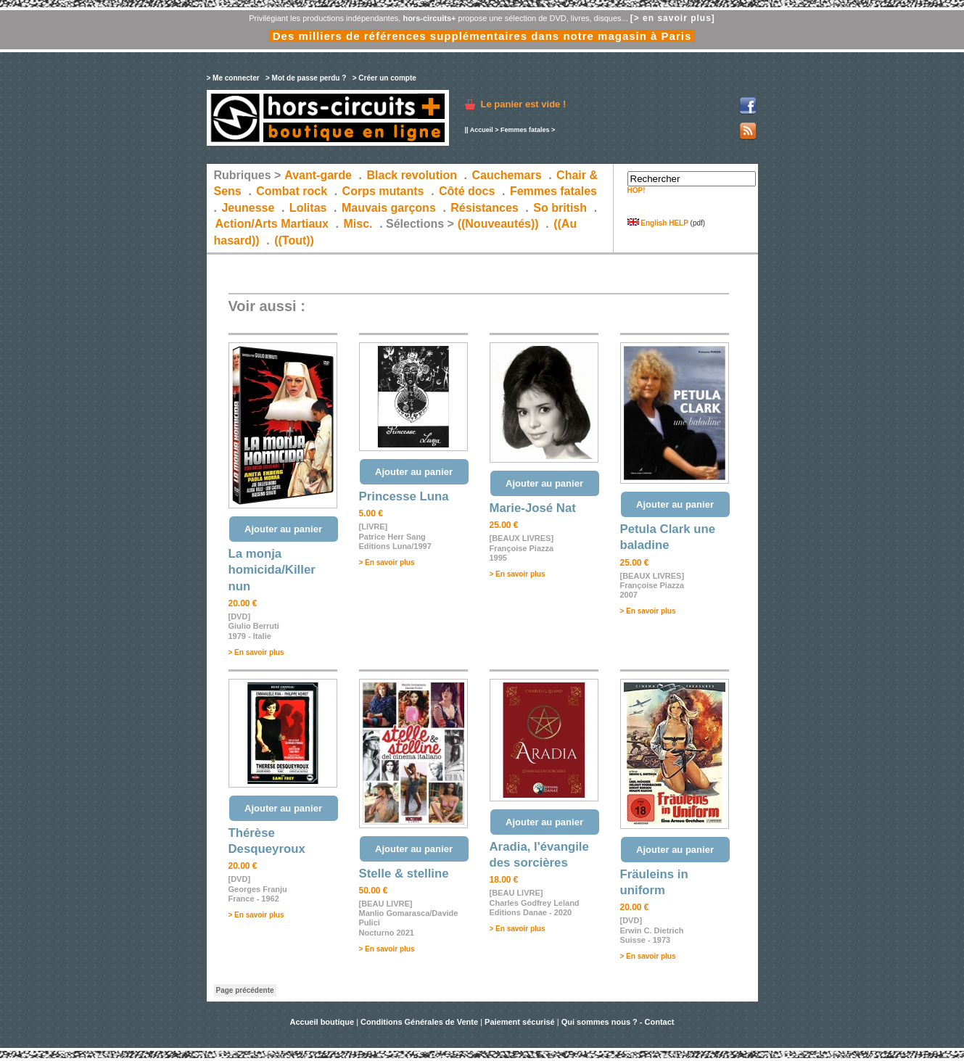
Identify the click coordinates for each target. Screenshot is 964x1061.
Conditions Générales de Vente (419, 1021)
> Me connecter (233, 78)
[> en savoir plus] (672, 18)
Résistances (484, 208)
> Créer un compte (384, 78)
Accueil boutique (322, 1021)
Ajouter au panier (283, 529)
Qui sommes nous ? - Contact (618, 1021)
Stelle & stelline (404, 873)
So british (560, 208)
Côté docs (467, 191)
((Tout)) (294, 240)
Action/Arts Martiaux (272, 224)
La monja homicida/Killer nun (272, 570)
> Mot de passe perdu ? (305, 78)
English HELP (657, 223)
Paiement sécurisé (520, 1021)
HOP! (636, 190)
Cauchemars (507, 175)
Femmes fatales (525, 129)
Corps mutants (384, 191)
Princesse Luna (404, 496)
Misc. (358, 224)
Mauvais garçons (389, 208)
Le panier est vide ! (524, 104)
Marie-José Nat (533, 508)
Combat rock (291, 191)
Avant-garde (318, 175)
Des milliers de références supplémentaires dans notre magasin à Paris (482, 36)
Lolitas (308, 208)
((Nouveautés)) (498, 224)
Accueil (481, 129)
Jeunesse (247, 208)
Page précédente (245, 990)
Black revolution (411, 175)
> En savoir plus (256, 652)
